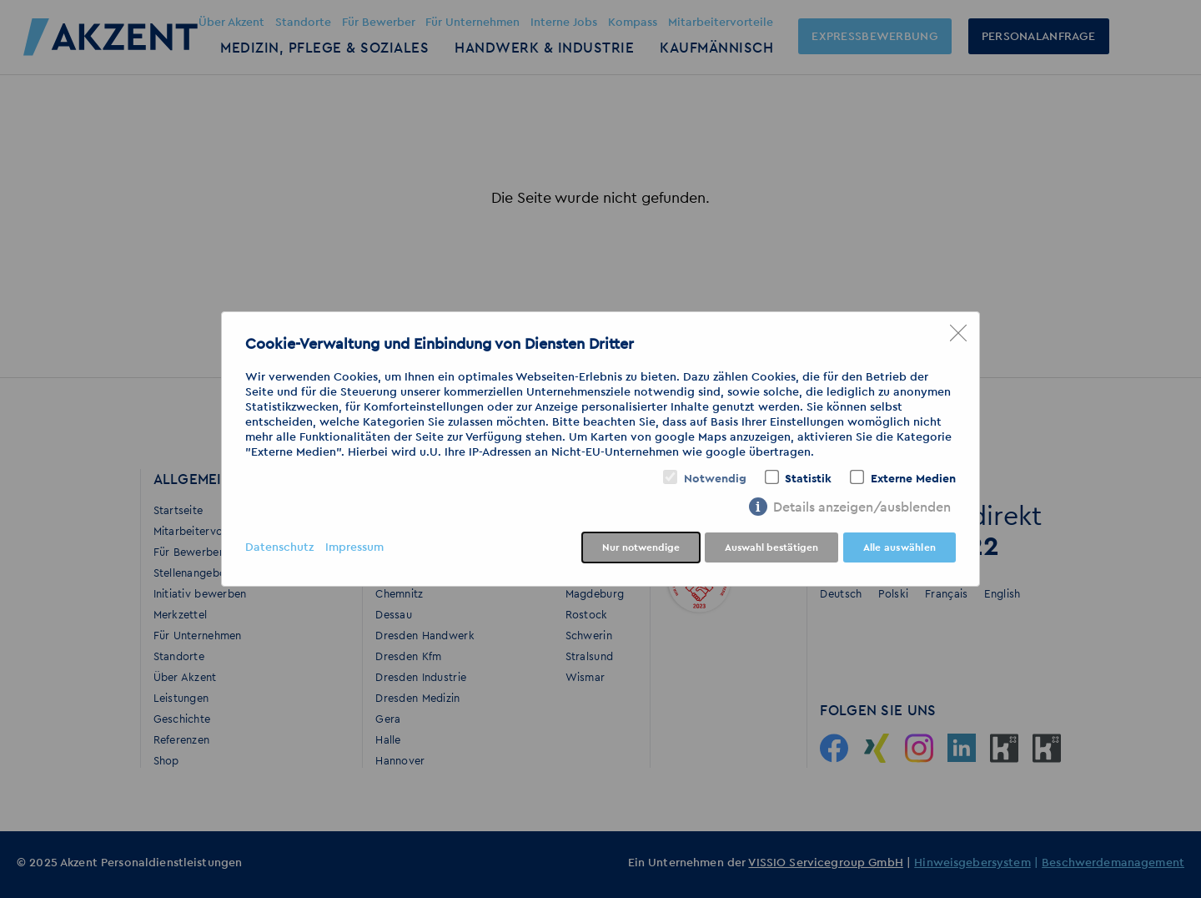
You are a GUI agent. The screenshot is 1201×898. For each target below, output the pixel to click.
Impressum (354, 547)
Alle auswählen (899, 547)
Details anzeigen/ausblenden (862, 507)
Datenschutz (279, 547)
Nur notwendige (641, 547)
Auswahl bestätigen (771, 547)
